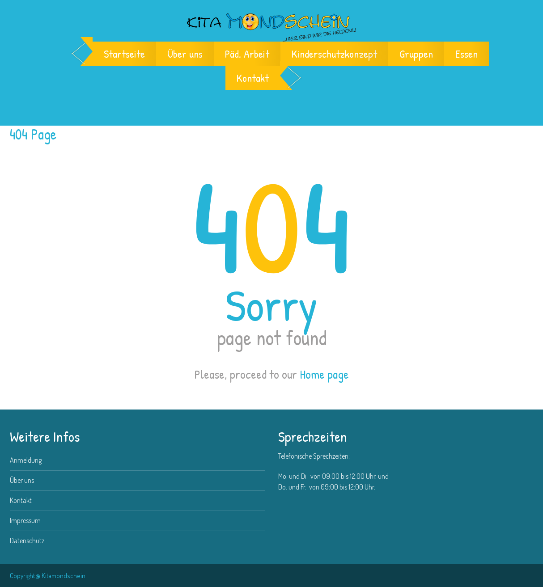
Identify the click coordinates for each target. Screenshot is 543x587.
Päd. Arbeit (247, 54)
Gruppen (416, 54)
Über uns (185, 54)
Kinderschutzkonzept (334, 54)
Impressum (25, 520)
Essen (466, 54)
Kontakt (252, 78)
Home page (324, 374)
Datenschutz (27, 540)
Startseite (124, 54)
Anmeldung (26, 460)
